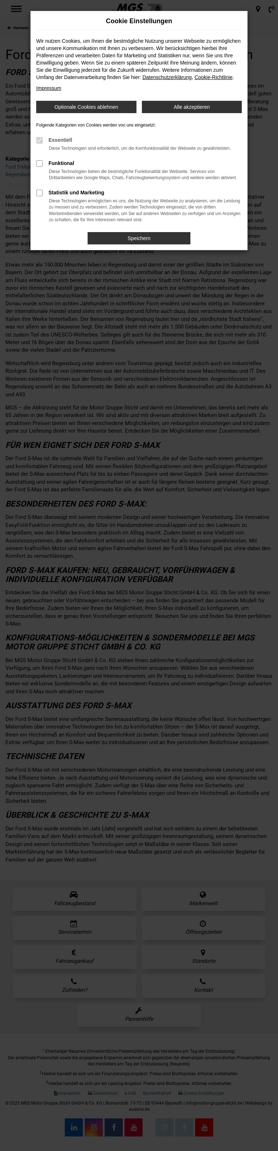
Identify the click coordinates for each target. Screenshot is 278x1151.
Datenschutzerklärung (166, 77)
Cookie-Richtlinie (213, 77)
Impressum (48, 88)
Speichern (138, 238)
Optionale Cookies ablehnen (86, 107)
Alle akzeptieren (192, 107)
